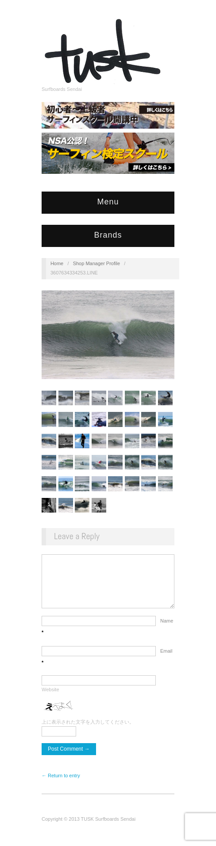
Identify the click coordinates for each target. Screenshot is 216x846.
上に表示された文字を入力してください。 (88, 730)
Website (50, 698)
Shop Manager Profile (96, 263)
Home (56, 263)
